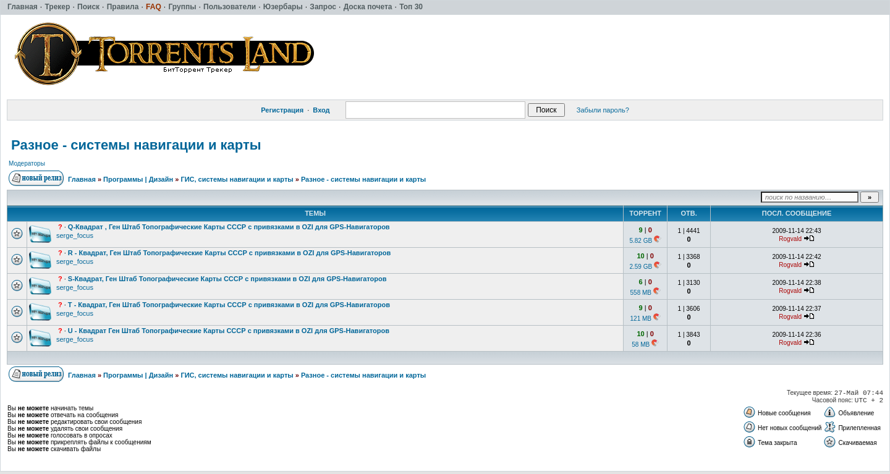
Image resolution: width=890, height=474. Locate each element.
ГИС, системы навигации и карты (236, 179)
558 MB (640, 292)
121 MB (640, 318)
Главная (82, 179)
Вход (321, 110)
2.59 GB (640, 266)
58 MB (641, 344)
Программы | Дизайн (138, 179)
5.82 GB (640, 240)
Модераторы (27, 163)
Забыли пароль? (603, 110)
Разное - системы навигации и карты (136, 145)
